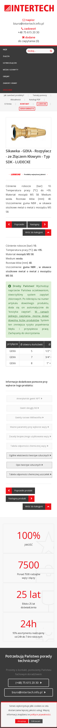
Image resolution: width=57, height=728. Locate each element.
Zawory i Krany (10, 83)
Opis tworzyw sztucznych (29, 464)
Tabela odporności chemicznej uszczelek (30, 474)
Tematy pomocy (40, 95)
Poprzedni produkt (19, 491)
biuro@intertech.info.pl (28, 21)
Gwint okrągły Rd (29, 407)
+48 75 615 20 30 (28, 30)
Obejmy (6, 76)
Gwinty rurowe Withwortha (29, 417)
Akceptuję (21, 721)
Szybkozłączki (10, 63)
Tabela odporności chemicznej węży (29, 445)
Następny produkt (21, 498)
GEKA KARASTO (27, 108)
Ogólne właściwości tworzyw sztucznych (30, 455)
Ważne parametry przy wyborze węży (29, 426)
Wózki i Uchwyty (10, 69)
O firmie (8, 104)
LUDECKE (42, 104)
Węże (5, 49)
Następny (39, 224)
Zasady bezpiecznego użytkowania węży (30, 436)
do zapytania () (28, 39)
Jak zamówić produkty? (14, 95)
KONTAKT (24, 104)
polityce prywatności (40, 714)
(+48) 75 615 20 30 (28, 682)
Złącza (6, 56)
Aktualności (15, 99)
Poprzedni (15, 224)
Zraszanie (7, 90)
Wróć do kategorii (38, 232)
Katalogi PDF (34, 99)
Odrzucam (35, 721)
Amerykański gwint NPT (29, 398)
